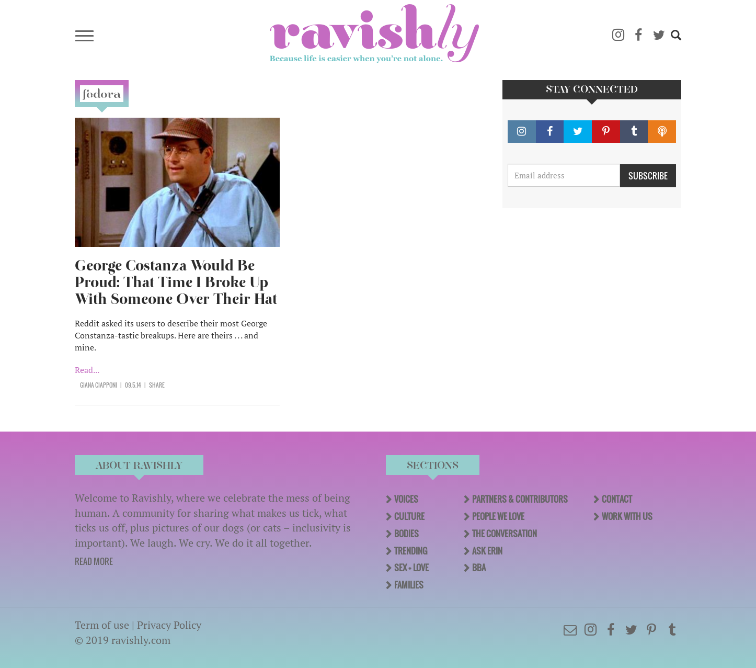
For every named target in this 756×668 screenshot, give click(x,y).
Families (408, 585)
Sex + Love (411, 567)
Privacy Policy (169, 625)
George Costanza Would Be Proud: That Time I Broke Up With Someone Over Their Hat (176, 282)
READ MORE (94, 561)
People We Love (498, 516)
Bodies (406, 533)
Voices (406, 499)
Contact (617, 499)
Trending (410, 551)
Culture (409, 516)
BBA (479, 567)
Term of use (102, 625)
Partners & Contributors (520, 499)
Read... (87, 370)
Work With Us (627, 516)
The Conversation (504, 533)
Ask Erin (487, 551)
